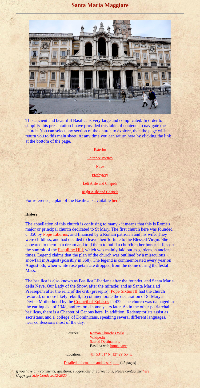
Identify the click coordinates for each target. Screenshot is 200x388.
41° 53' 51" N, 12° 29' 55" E (111, 354)
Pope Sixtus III (124, 291)
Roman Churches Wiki (107, 333)
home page (118, 346)
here (116, 200)
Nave (100, 166)
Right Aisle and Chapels (100, 192)
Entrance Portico (99, 158)
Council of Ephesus (91, 301)
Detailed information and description (91, 363)
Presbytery (100, 175)
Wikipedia (97, 337)
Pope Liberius (55, 234)
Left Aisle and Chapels (100, 183)
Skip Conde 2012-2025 (49, 375)
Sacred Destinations (105, 342)
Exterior (100, 150)
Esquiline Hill (70, 249)
